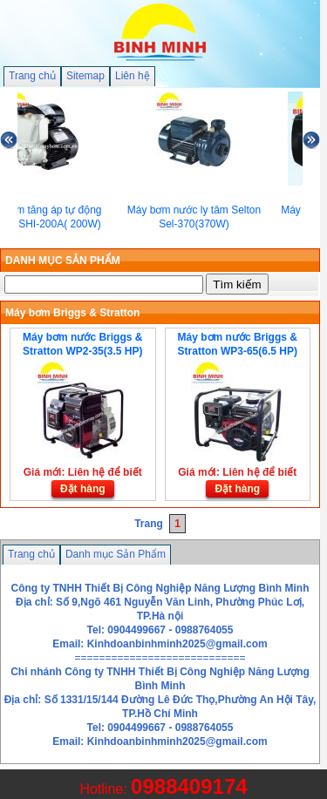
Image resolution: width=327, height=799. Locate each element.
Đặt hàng (83, 489)
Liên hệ (132, 76)
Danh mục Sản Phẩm (115, 554)
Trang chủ (32, 76)
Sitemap (85, 76)
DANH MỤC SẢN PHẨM (62, 260)
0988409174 (189, 786)
